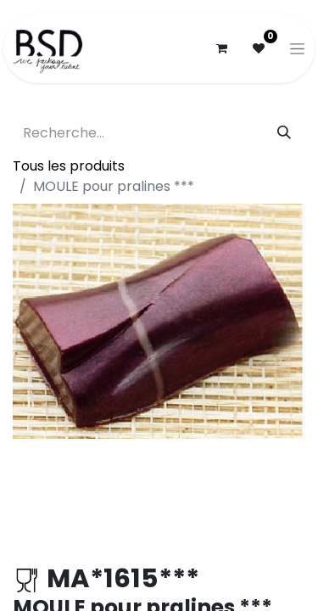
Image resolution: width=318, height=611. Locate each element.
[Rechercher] (284, 133)
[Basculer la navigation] (297, 48)
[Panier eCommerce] (221, 48)
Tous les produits (69, 166)
